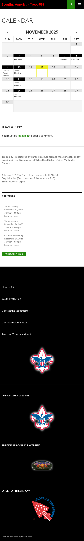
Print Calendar (13, 254)
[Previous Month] (7, 32)
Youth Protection (11, 298)
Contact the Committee (15, 322)
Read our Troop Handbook (16, 334)
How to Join (8, 286)
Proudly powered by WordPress (17, 536)
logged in (23, 135)
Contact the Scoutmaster (15, 310)
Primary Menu (79, 4)
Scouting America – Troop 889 (23, 4)
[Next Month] (76, 32)
